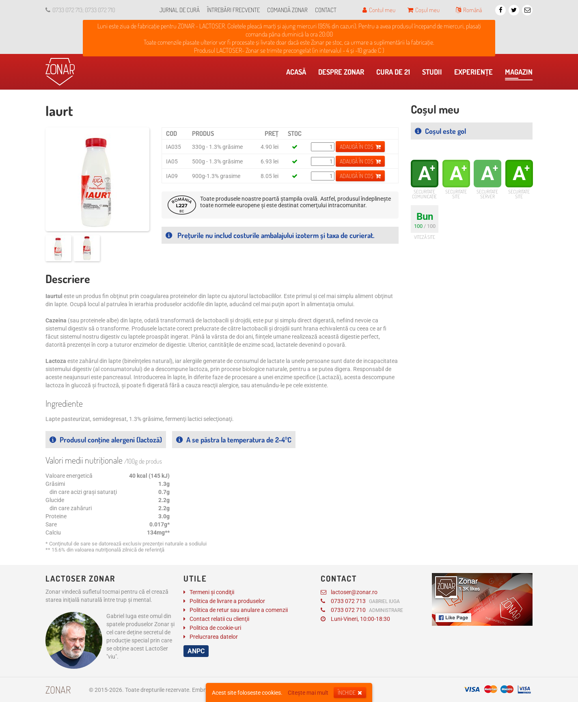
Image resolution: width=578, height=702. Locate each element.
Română (469, 10)
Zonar (58, 689)
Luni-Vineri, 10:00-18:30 (355, 619)
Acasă (298, 73)
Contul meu (378, 10)
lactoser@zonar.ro (349, 592)
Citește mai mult (308, 692)
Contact (325, 10)
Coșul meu (424, 10)
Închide (350, 692)
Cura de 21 (395, 73)
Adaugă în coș (360, 146)
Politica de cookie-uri (215, 628)
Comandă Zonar (287, 10)
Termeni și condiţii (212, 592)
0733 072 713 (360, 601)
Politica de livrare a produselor (227, 601)
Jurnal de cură (180, 10)
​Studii (434, 73)
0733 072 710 (362, 610)
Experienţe (475, 73)
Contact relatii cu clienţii (219, 619)
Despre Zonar (343, 73)
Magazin (519, 73)
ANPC (196, 651)
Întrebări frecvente (233, 10)
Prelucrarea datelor (214, 636)
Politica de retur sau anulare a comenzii (239, 610)
